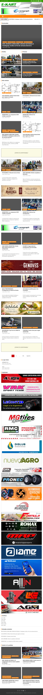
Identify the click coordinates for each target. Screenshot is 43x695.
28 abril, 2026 (4, 683)
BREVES (3, 92)
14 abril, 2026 (25, 684)
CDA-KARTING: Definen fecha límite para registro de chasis (12, 633)
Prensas (25, 51)
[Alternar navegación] (2, 16)
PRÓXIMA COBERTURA (11, 130)
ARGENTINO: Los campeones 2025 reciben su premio (11, 641)
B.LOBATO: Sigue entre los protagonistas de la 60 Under (29, 62)
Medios (4, 51)
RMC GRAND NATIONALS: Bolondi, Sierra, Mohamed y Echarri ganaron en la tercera (31, 682)
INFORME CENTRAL (5, 243)
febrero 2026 (3, 623)
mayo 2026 (3, 619)
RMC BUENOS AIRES (5, 131)
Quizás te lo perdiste (7, 645)
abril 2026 (3, 620)
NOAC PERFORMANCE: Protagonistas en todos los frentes (32, 74)
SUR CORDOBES (8, 59)
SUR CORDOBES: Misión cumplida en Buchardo (10, 638)
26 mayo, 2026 (5, 664)
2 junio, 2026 (4, 117)
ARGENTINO (4, 111)
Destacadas (5, 23)
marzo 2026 (3, 622)
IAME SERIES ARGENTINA (27, 59)
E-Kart (9, 47)
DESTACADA (34, 111)
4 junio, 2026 (4, 47)
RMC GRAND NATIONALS (14, 131)
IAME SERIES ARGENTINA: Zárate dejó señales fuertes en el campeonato (10, 247)
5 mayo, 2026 (25, 663)
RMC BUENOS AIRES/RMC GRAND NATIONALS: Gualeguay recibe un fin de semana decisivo (23, 19)
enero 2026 (3, 625)
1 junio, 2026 (25, 63)
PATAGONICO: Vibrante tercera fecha (32, 95)
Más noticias (5, 80)
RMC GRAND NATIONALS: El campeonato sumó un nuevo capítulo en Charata (11, 662)
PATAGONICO (29, 92)
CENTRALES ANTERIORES (6, 676)
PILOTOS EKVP (35, 59)
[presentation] (39, 23)
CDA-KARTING (8, 92)
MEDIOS (3, 59)
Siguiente (28, 355)
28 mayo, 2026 (5, 76)
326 (23, 355)
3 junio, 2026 (4, 63)
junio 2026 (3, 617)
